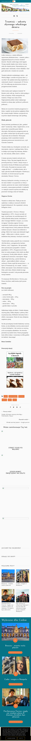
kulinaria (21, 396)
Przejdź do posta (15, 652)
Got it (21, 738)
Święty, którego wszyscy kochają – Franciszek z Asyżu (12, 415)
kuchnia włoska (13, 396)
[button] (7, 15)
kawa (5, 396)
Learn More (11, 738)
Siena (14, 399)
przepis (4, 399)
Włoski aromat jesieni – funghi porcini (17, 422)
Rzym (10, 399)
